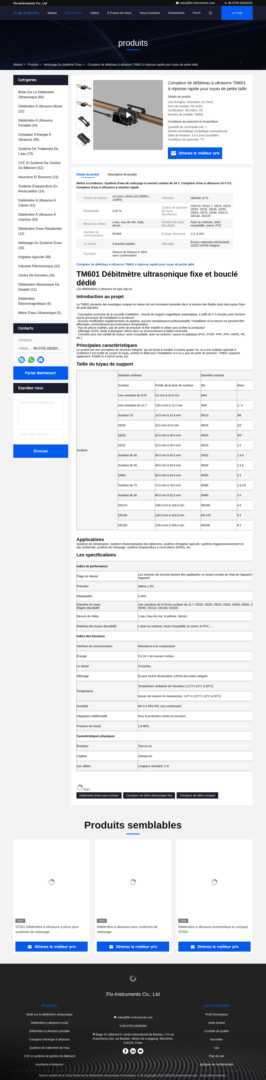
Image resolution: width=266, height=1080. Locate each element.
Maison (52, 13)
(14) (38, 188)
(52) (39, 165)
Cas (216, 1047)
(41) (37, 203)
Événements (176, 13)
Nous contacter (150, 13)
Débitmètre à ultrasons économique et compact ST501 (213, 929)
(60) (36, 94)
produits (33, 64)
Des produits (73, 13)
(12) (40, 231)
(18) (36, 275)
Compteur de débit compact (197, 795)
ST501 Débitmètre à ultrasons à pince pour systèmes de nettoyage (47, 929)
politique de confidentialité (216, 1064)
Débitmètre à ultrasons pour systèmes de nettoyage (127, 929)
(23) (38, 177)
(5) (39, 313)
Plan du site (216, 1056)
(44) (35, 123)
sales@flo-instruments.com (196, 3)
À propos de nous (119, 13)
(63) (37, 217)
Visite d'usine (216, 1022)
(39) (34, 257)
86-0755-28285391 (238, 3)
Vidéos (94, 13)
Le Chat (237, 13)
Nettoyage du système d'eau (63, 64)
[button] (84, 144)
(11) (38, 287)
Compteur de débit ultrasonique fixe (149, 795)
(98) (34, 137)
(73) (38, 151)
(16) (40, 245)
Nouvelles (216, 1039)
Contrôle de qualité (216, 1031)
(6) (34, 301)
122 (188, 686)
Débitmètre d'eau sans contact (99, 795)
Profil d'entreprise (216, 1014)
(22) (40, 109)
